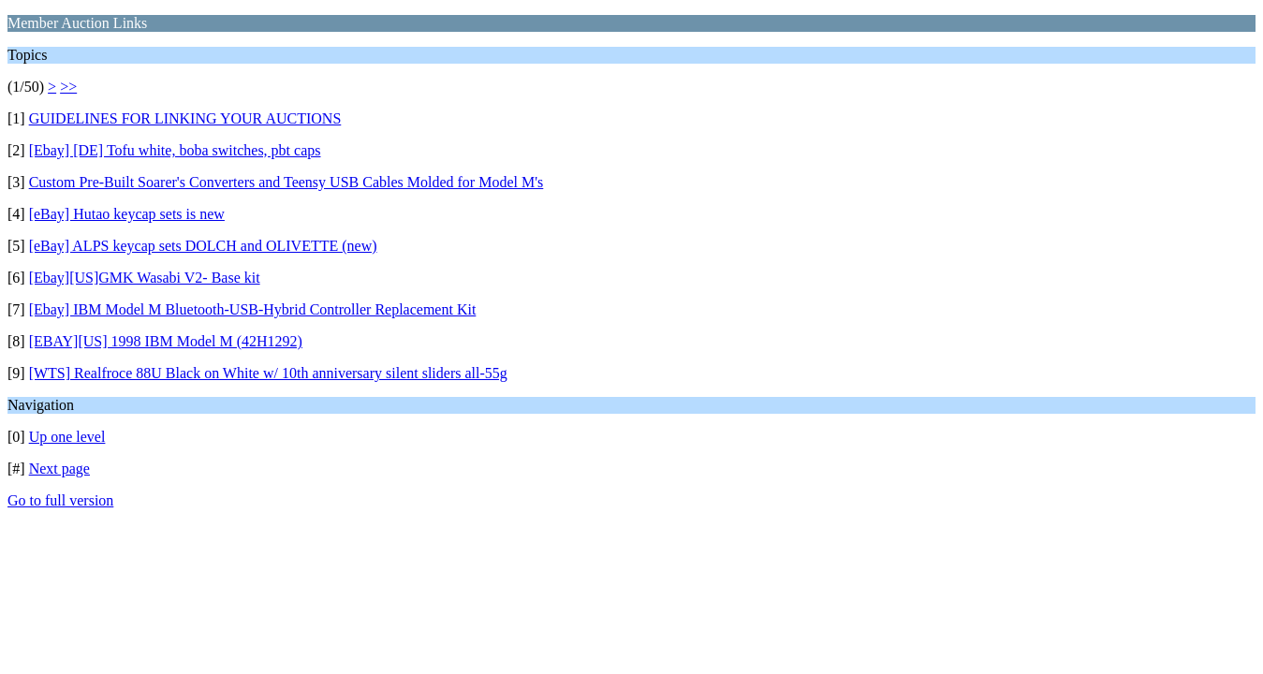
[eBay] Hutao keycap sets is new (127, 214)
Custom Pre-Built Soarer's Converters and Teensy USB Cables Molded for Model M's (286, 182)
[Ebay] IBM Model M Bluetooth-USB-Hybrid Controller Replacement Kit (253, 309)
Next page (59, 468)
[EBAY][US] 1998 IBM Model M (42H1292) (165, 341)
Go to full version (60, 500)
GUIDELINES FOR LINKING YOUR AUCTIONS (185, 118)
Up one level (67, 437)
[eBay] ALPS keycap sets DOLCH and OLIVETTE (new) (203, 246)
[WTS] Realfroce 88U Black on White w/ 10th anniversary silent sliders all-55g (268, 373)
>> (68, 87)
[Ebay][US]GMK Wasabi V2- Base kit (144, 278)
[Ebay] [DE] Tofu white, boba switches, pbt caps (175, 150)
